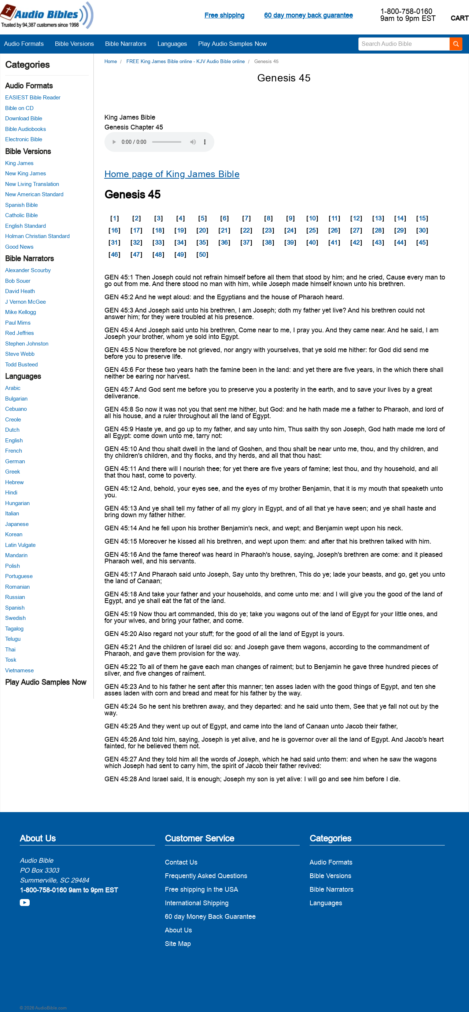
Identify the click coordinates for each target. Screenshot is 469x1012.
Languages (176, 43)
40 (312, 242)
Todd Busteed (21, 364)
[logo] (46, 16)
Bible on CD (19, 108)
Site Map (178, 943)
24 (290, 230)
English (14, 440)
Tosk (10, 660)
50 (202, 254)
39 (290, 242)
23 (268, 230)
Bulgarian (16, 398)
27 (356, 230)
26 (334, 230)
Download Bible (23, 118)
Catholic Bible (21, 215)
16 (114, 230)
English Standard (25, 226)
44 (400, 242)
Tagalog (14, 628)
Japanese (17, 524)
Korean (13, 534)
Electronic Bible (23, 139)
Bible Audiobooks (25, 129)
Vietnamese (19, 670)
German (15, 461)
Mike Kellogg (20, 312)
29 (400, 230)
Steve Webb (19, 354)
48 (158, 254)
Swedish (15, 618)
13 (378, 218)
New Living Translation (32, 184)
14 (400, 218)
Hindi (11, 492)
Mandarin (16, 555)
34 (180, 242)
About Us (178, 930)
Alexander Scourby (28, 270)
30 (422, 230)
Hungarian (17, 503)
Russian (15, 597)
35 (202, 242)
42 (356, 242)
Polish (12, 566)
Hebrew (14, 482)
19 (180, 230)
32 (136, 242)
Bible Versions (78, 43)
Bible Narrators (129, 43)
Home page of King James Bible (172, 174)
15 (422, 218)
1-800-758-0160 (406, 11)
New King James (25, 173)
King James (19, 163)
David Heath (20, 291)
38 (268, 242)
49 (180, 254)
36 (224, 242)
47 (136, 254)
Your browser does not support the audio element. (159, 142)
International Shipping (197, 902)
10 (312, 218)
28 (378, 230)
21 (224, 230)
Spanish (15, 607)
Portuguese (19, 576)
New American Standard (34, 194)
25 (312, 230)
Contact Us (181, 862)
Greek (12, 471)
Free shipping (224, 15)
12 (356, 218)
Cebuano (16, 409)
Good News (19, 247)
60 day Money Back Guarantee (210, 916)
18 (158, 230)
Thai (10, 649)
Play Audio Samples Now (232, 43)
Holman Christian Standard (37, 236)
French (13, 450)
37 (246, 242)
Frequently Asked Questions (206, 875)
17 (136, 230)
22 (246, 230)
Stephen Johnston (26, 343)
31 (114, 242)
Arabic (13, 388)
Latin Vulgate (20, 545)
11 (334, 218)
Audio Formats (27, 43)
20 (202, 230)
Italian (12, 513)
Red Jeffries (19, 333)
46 (114, 254)
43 (378, 242)
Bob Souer (17, 281)
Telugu (13, 639)
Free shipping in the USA (201, 889)
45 (422, 242)
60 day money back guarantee (308, 15)
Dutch (12, 430)
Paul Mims (18, 322)
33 (158, 242)
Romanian (17, 587)
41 (334, 242)
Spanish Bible (21, 205)
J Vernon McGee (25, 302)
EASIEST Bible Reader (32, 97)
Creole (13, 419)
